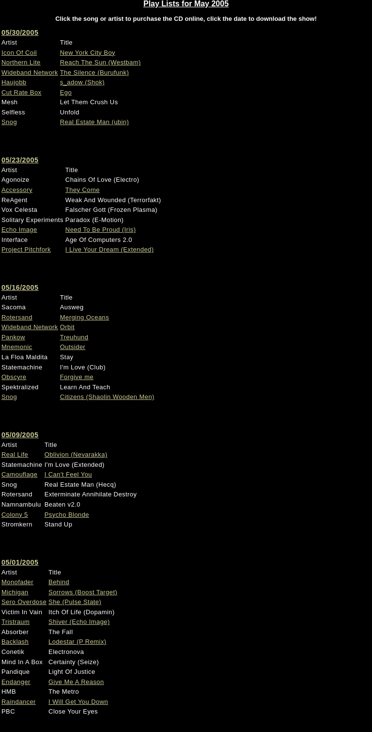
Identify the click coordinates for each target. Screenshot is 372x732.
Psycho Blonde (67, 514)
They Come (82, 189)
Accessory (16, 189)
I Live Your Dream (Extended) (109, 249)
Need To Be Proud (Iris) (100, 229)
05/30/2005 (19, 32)
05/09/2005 (19, 435)
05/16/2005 (19, 287)
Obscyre (13, 377)
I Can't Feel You (68, 474)
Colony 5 (14, 514)
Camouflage (19, 474)
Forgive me (76, 377)
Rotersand (16, 317)
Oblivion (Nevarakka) (76, 454)
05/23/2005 (19, 160)
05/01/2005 (19, 562)
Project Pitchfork (26, 249)
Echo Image (19, 229)
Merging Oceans (84, 317)
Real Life (14, 454)
